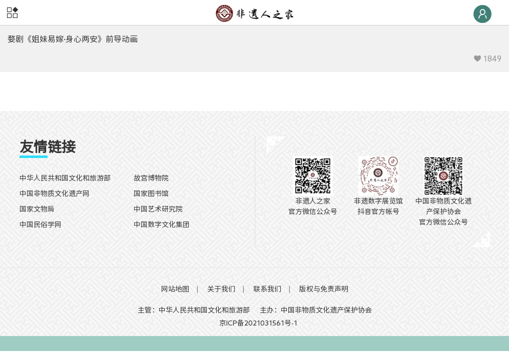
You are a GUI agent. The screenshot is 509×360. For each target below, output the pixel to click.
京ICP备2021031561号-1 (254, 323)
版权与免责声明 (323, 289)
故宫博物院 (151, 178)
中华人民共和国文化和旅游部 (65, 178)
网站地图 (175, 289)
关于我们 (221, 289)
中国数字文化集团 (162, 224)
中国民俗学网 (41, 224)
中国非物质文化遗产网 (55, 193)
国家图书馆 (151, 193)
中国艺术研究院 (158, 209)
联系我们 (267, 289)
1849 (487, 58)
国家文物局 (37, 209)
